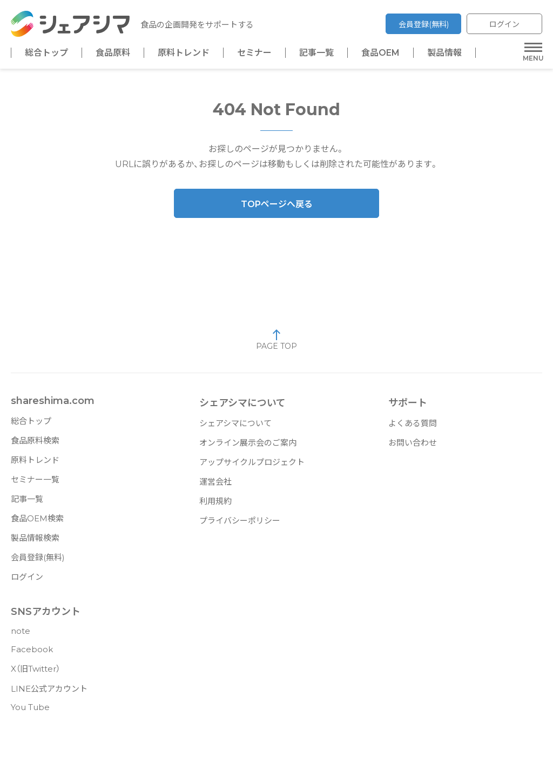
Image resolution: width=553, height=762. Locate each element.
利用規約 (215, 505)
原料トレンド (184, 53)
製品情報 (444, 53)
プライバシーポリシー (239, 525)
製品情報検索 (35, 542)
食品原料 (113, 53)
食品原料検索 (35, 445)
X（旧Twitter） (35, 673)
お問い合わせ (412, 447)
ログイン (504, 24)
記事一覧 (316, 53)
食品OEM (380, 53)
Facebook (32, 653)
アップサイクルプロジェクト (252, 466)
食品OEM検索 (37, 523)
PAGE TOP (276, 344)
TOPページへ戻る (277, 208)
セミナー (254, 53)
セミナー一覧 (35, 484)
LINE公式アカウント (49, 693)
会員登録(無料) (424, 24)
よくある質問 (412, 427)
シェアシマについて (235, 427)
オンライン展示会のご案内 (247, 447)
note (20, 635)
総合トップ (46, 53)
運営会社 (215, 486)
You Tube (30, 711)
